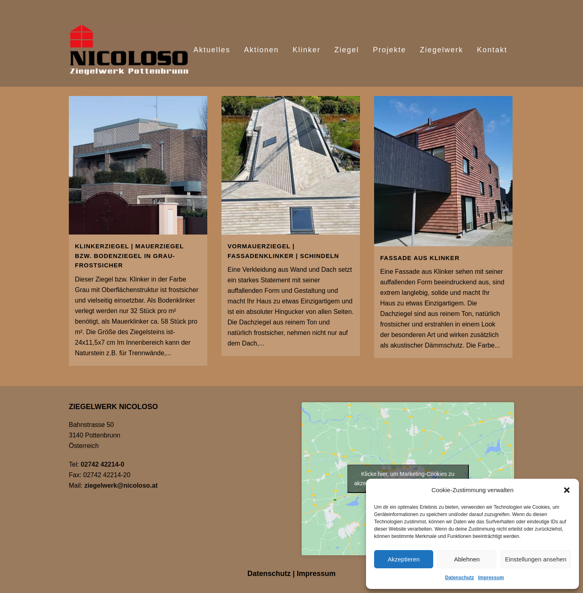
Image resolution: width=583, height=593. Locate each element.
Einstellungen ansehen (535, 559)
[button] (567, 490)
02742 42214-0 (102, 464)
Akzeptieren (403, 559)
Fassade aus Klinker (420, 257)
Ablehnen (466, 559)
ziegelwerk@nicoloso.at (120, 485)
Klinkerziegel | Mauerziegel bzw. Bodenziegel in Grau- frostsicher (129, 256)
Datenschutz (459, 577)
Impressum (491, 577)
